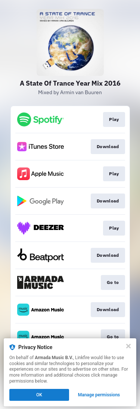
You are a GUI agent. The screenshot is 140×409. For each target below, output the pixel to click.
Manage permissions (99, 394)
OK (39, 394)
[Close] (128, 346)
